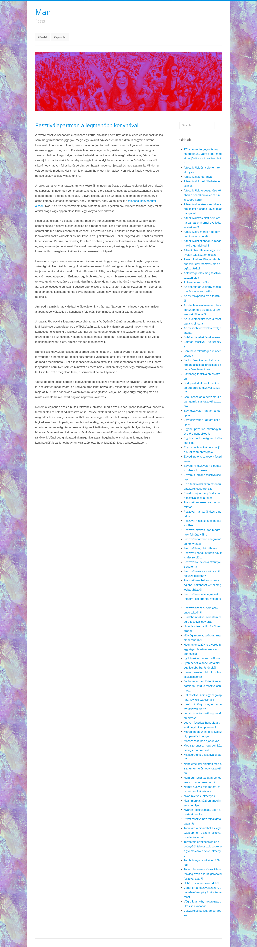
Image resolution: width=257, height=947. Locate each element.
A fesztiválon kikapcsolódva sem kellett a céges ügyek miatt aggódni (203, 209)
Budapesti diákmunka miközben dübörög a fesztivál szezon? (202, 388)
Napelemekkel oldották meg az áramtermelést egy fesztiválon (203, 768)
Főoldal (42, 37)
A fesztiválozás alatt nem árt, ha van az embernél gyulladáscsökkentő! (202, 222)
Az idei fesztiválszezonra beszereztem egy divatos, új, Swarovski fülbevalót (202, 310)
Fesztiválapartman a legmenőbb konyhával (86, 125)
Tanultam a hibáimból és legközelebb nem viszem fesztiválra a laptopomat (202, 833)
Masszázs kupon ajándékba (201, 741)
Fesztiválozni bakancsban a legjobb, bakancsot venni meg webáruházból (202, 585)
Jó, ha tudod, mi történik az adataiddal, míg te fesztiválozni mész (203, 686)
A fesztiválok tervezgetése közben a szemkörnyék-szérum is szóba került (202, 195)
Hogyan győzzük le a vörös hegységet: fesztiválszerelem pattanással (203, 649)
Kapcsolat (60, 37)
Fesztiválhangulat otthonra (201, 548)
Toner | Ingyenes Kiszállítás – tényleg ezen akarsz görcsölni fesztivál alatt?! (203, 874)
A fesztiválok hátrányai (198, 176)
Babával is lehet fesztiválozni (202, 337)
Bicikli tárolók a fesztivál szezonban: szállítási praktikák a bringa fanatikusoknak (203, 365)
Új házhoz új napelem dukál (201, 883)
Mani (44, 12)
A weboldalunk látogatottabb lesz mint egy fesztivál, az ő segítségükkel (202, 264)
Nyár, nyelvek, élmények (199, 796)
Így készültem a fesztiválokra (202, 658)
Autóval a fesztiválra (197, 282)
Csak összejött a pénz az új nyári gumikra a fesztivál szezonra (202, 401)
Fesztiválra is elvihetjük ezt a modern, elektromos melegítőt (202, 599)
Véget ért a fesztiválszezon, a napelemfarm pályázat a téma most (203, 892)
